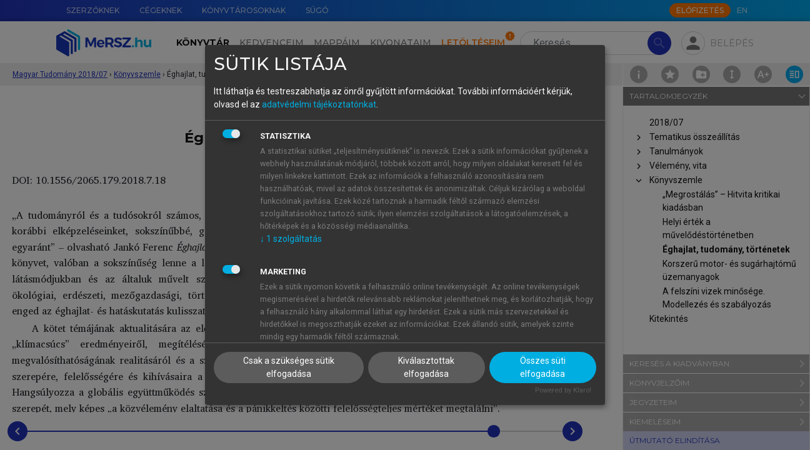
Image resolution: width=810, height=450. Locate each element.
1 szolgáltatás (291, 239)
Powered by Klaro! (563, 390)
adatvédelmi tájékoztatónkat (319, 104)
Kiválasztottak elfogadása (426, 367)
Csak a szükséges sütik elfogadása (288, 367)
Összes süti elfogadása (543, 367)
